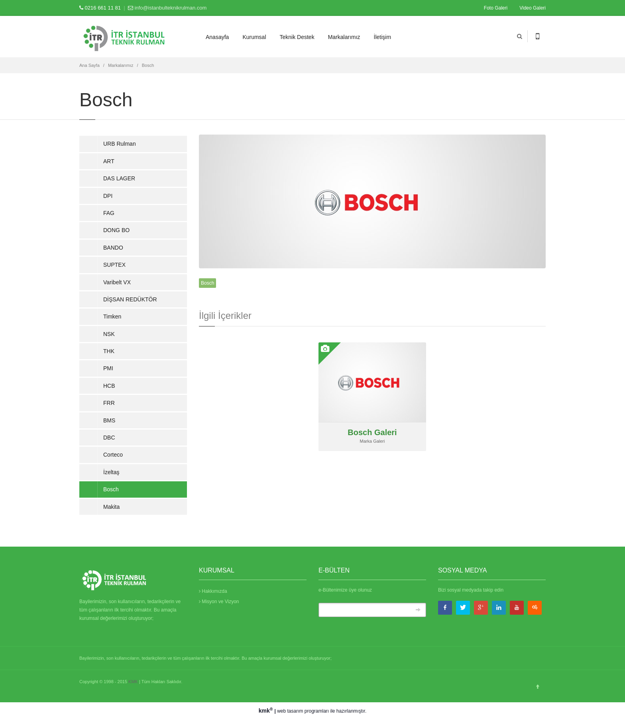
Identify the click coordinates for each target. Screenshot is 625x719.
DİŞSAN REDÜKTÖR (130, 299)
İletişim (382, 37)
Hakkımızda (213, 591)
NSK (109, 334)
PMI (108, 368)
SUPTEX (114, 265)
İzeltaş (111, 472)
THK (108, 351)
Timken (112, 316)
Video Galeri (532, 8)
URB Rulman (119, 144)
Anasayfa (217, 37)
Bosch (148, 65)
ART (108, 161)
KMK (133, 681)
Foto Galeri (495, 8)
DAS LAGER (119, 178)
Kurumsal (254, 37)
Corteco (113, 454)
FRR (109, 403)
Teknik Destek (297, 37)
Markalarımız (344, 37)
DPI (107, 196)
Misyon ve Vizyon (219, 601)
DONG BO (116, 230)
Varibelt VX (117, 282)
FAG (108, 213)
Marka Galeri (372, 441)
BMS (109, 420)
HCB (109, 386)
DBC (109, 437)
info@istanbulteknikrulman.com (170, 8)
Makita (111, 507)
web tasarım (290, 711)
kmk (267, 710)
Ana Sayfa (89, 65)
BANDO (113, 247)
